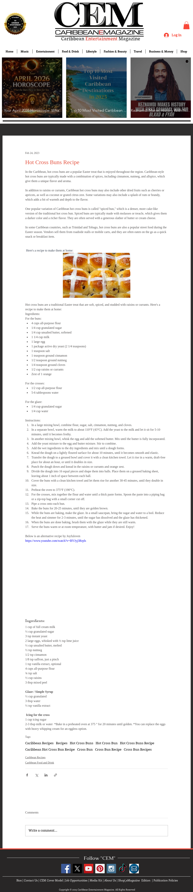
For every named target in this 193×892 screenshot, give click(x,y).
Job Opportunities (76, 880)
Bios (19, 880)
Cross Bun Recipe (108, 749)
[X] (77, 868)
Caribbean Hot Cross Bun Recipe (50, 749)
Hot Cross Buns (81, 743)
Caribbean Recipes (39, 743)
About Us (110, 880)
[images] (134, 868)
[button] (186, 25)
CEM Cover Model (51, 880)
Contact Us (31, 880)
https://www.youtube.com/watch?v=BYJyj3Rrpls (55, 540)
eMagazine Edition (138, 880)
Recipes (61, 743)
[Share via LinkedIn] (46, 775)
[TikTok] (122, 868)
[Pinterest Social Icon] (100, 868)
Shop (121, 880)
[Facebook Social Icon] (66, 868)
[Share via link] (55, 775)
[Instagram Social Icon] (111, 868)
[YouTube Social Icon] (88, 868)
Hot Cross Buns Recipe (137, 743)
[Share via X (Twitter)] (36, 775)
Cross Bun (85, 749)
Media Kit (96, 880)
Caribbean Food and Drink (39, 762)
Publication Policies (165, 880)
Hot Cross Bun (107, 743)
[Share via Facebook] (27, 775)
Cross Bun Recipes (138, 749)
